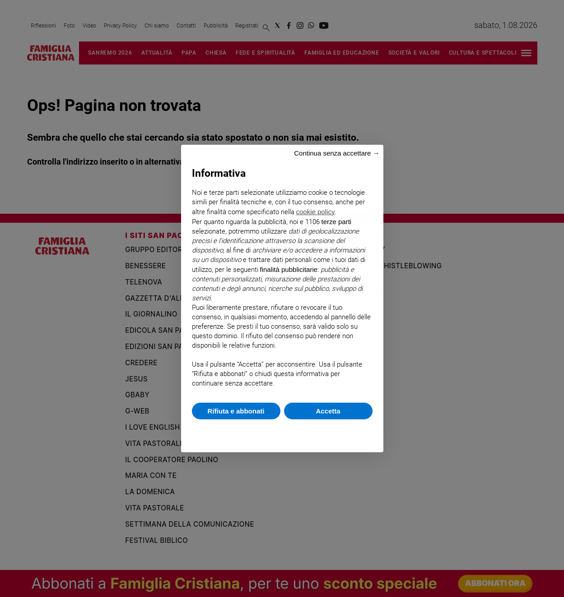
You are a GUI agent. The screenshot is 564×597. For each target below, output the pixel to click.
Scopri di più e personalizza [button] (282, 431)
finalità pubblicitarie (289, 269)
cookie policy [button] (315, 212)
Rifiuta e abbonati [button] (236, 411)
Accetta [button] (328, 411)
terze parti (337, 221)
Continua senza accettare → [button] (336, 153)
